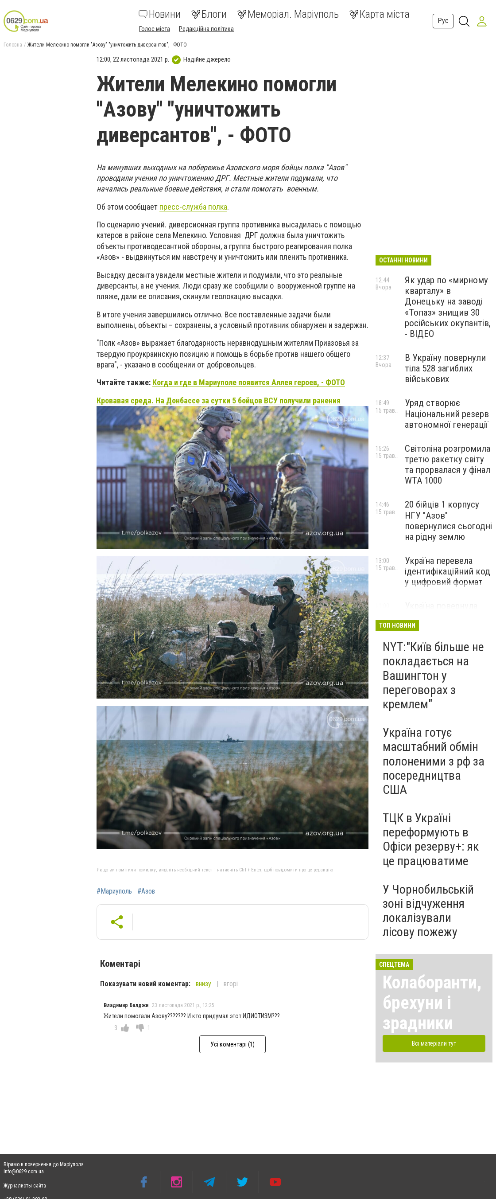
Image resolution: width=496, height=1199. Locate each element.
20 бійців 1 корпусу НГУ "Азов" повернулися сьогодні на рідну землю (448, 520)
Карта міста (379, 14)
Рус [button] (443, 20)
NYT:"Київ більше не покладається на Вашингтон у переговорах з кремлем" (433, 675)
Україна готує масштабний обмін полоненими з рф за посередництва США (433, 761)
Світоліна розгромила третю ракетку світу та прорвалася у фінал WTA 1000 (447, 464)
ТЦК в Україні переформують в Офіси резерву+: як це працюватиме (431, 839)
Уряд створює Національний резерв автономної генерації (447, 414)
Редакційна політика (206, 28)
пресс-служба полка (193, 206)
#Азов (146, 891)
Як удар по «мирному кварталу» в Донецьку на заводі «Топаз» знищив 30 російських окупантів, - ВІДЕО (448, 307)
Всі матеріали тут (434, 1043)
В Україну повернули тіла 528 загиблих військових (445, 368)
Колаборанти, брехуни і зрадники (432, 1003)
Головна (13, 45)
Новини (160, 14)
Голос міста (154, 28)
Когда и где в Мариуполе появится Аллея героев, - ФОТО (248, 382)
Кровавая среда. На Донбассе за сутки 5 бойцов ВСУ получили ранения (219, 400)
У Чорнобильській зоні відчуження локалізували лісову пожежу (428, 911)
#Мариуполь (114, 891)
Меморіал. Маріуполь (288, 14)
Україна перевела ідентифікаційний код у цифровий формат (447, 571)
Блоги (209, 14)
